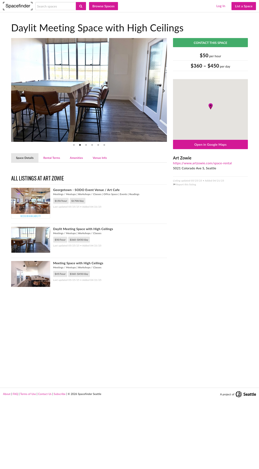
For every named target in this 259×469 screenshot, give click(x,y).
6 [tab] (104, 145)
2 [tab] (80, 145)
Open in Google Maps (210, 144)
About (7, 462)
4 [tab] (92, 145)
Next (164, 91)
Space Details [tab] (25, 157)
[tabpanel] (89, 90)
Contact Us (45, 462)
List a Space (244, 6)
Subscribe (60, 462)
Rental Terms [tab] (51, 157)
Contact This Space (210, 43)
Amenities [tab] (76, 157)
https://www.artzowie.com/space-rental (202, 163)
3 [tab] (86, 145)
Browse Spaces (103, 6)
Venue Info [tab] (100, 157)
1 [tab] (74, 145)
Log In (220, 6)
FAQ (15, 462)
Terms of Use (28, 462)
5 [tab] (98, 145)
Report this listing (184, 184)
